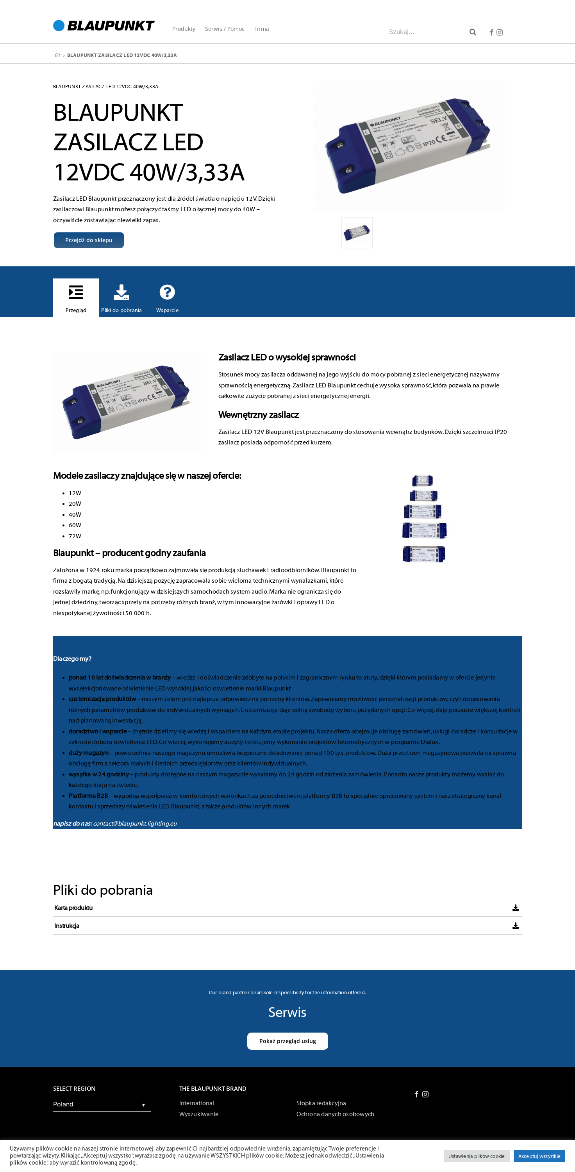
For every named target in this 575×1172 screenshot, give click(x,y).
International (196, 1103)
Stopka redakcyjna (321, 1103)
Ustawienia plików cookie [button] (476, 1156)
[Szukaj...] (433, 31)
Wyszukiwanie (199, 1114)
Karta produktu (73, 908)
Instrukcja (66, 925)
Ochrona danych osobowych (335, 1114)
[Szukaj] (473, 31)
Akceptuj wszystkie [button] (539, 1156)
